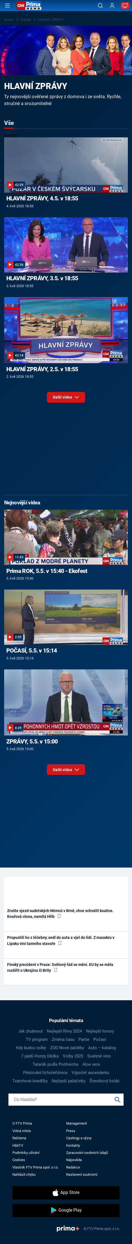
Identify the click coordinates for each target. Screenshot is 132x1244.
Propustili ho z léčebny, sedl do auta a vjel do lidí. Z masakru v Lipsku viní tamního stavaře (60, 940)
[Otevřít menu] (7, 5)
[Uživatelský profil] (112, 5)
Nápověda (74, 1160)
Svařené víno (99, 1056)
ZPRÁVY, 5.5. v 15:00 (32, 741)
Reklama (19, 1138)
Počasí (99, 1039)
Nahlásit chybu (24, 1174)
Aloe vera (91, 1064)
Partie (84, 1039)
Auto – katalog (102, 1047)
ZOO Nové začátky (67, 1047)
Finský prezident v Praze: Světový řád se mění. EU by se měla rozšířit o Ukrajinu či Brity (60, 967)
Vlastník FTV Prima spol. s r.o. (35, 1167)
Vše (9, 123)
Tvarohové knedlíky (30, 1080)
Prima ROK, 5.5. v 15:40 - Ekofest (46, 571)
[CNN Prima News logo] (29, 5)
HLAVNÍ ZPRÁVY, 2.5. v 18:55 (42, 369)
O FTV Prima (22, 1123)
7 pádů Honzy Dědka (40, 1056)
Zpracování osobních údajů (87, 1153)
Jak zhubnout (30, 1031)
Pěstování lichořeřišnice (45, 1072)
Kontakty (73, 1145)
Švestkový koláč (105, 1080)
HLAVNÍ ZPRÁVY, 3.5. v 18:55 (42, 278)
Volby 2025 (73, 1056)
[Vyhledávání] (100, 5)
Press (70, 1131)
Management (76, 1123)
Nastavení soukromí (81, 1174)
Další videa (66, 399)
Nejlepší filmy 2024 (64, 1031)
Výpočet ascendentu (90, 1072)
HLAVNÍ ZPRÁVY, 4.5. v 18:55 (42, 198)
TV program (37, 1039)
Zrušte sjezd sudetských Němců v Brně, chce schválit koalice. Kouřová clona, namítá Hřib (60, 913)
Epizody (11, 135)
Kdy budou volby (31, 1047)
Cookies (18, 1160)
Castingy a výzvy (78, 1138)
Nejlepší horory (100, 1031)
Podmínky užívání (25, 1153)
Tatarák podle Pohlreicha (55, 1064)
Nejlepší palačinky (68, 1080)
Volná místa (21, 1131)
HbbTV (17, 1145)
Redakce (73, 1167)
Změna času (63, 1039)
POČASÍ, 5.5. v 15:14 (31, 650)
